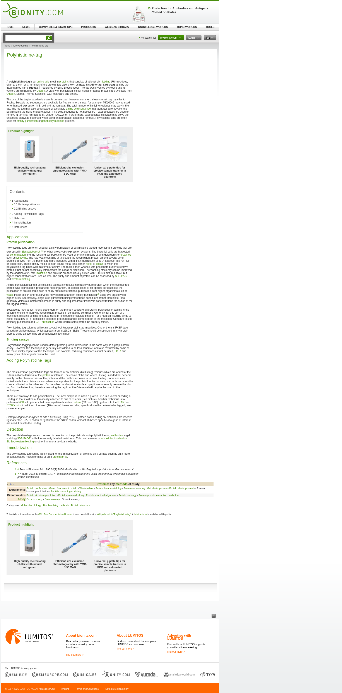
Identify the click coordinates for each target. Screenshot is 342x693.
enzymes (125, 254)
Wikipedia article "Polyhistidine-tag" (114, 514)
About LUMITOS (130, 635)
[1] (42, 250)
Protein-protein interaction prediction (159, 495)
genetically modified (52, 120)
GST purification (45, 321)
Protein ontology (127, 495)
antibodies (117, 435)
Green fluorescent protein (63, 488)
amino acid (43, 81)
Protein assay (52, 499)
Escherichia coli (31, 251)
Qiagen (40, 90)
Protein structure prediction (41, 495)
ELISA (10, 441)
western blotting (21, 279)
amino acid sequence (78, 108)
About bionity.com (81, 635)
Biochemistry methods (56, 505)
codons (77, 402)
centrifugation (18, 254)
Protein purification (36, 488)
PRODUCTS (88, 27)
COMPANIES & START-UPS (55, 27)
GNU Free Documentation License (55, 514)
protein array (60, 456)
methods (122, 484)
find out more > (75, 654)
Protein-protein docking (71, 495)
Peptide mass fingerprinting (66, 491)
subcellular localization (114, 438)
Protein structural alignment (101, 495)
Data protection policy (116, 689)
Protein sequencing (134, 488)
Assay (22, 499)
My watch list (148, 37)
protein (47, 375)
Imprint (65, 689)
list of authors (140, 514)
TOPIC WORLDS (186, 27)
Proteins (102, 484)
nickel (89, 263)
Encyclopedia (20, 45)
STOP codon (14, 405)
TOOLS (209, 27)
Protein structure (80, 505)
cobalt (99, 263)
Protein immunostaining (108, 488)
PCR (21, 402)
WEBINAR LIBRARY (117, 27)
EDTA (118, 351)
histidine (105, 81)
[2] (98, 294)
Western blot (86, 488)
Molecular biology (31, 505)
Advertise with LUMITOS (179, 637)
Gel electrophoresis (158, 488)
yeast (10, 294)
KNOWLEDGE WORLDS (153, 27)
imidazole (41, 273)
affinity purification (27, 120)
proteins (64, 81)
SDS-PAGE (121, 276)
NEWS (26, 27)
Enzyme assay (34, 499)
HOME (10, 27)
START (121, 402)
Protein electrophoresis (182, 488)
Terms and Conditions (87, 689)
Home (7, 45)
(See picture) (89, 399)
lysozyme (21, 257)
